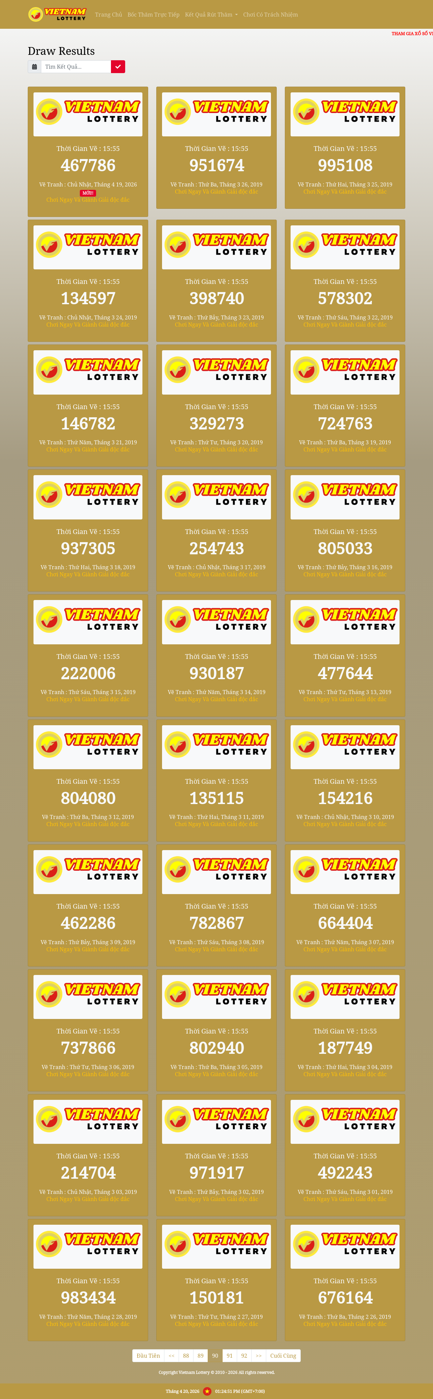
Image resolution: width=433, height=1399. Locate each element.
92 (244, 1355)
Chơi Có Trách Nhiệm (270, 14)
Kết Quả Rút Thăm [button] (209, 14)
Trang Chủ (108, 14)
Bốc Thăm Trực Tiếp (154, 14)
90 (215, 1355)
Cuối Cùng (283, 1355)
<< (171, 1355)
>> (259, 1355)
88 (186, 1355)
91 (230, 1355)
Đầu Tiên (148, 1355)
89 (201, 1355)
